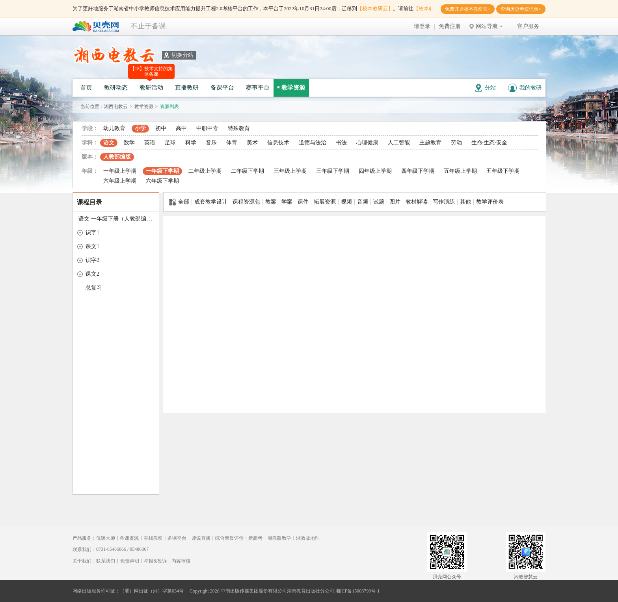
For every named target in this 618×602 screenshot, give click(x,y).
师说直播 (201, 538)
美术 (252, 143)
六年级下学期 (162, 181)
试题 (378, 202)
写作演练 (444, 202)
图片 (394, 202)
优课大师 (105, 538)
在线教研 (153, 538)
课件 (303, 202)
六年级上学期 (119, 181)
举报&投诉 (155, 561)
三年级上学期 (290, 171)
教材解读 (417, 202)
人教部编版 (117, 157)
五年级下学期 (502, 171)
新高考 (255, 538)
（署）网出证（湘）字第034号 (152, 591)
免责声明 (129, 561)
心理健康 (367, 143)
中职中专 (207, 128)
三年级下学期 (332, 171)
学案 (286, 202)
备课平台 (222, 87)
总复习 (94, 288)
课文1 (92, 246)
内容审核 (180, 561)
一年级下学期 (162, 171)
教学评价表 (490, 202)
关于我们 (82, 561)
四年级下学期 (417, 171)
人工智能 (399, 143)
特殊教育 (239, 128)
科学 (190, 143)
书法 (341, 143)
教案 (270, 202)
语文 (108, 143)
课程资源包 (246, 202)
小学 (140, 128)
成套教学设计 (210, 202)
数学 (129, 143)
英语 (149, 143)
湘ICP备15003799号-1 (357, 591)
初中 (160, 128)
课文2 (92, 274)
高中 (181, 128)
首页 (86, 87)
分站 (485, 88)
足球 (170, 143)
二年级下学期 (247, 171)
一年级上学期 (119, 171)
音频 (362, 202)
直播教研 (187, 87)
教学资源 (293, 87)
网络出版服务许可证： (96, 591)
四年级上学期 (375, 171)
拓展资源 (325, 202)
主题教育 (430, 143)
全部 (179, 202)
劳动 (456, 143)
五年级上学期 (460, 171)
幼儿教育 (114, 128)
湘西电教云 (116, 106)
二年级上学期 (205, 171)
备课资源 (129, 538)
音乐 (211, 143)
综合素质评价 (229, 538)
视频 (346, 202)
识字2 (92, 260)
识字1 (92, 233)
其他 (465, 202)
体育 (231, 143)
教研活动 (151, 87)
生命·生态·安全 (489, 143)
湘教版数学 (279, 538)
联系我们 (105, 561)
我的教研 (525, 88)
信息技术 (278, 143)
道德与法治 (312, 143)
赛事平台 (258, 87)
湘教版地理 (308, 538)
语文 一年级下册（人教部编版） (117, 219)
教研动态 (116, 87)
